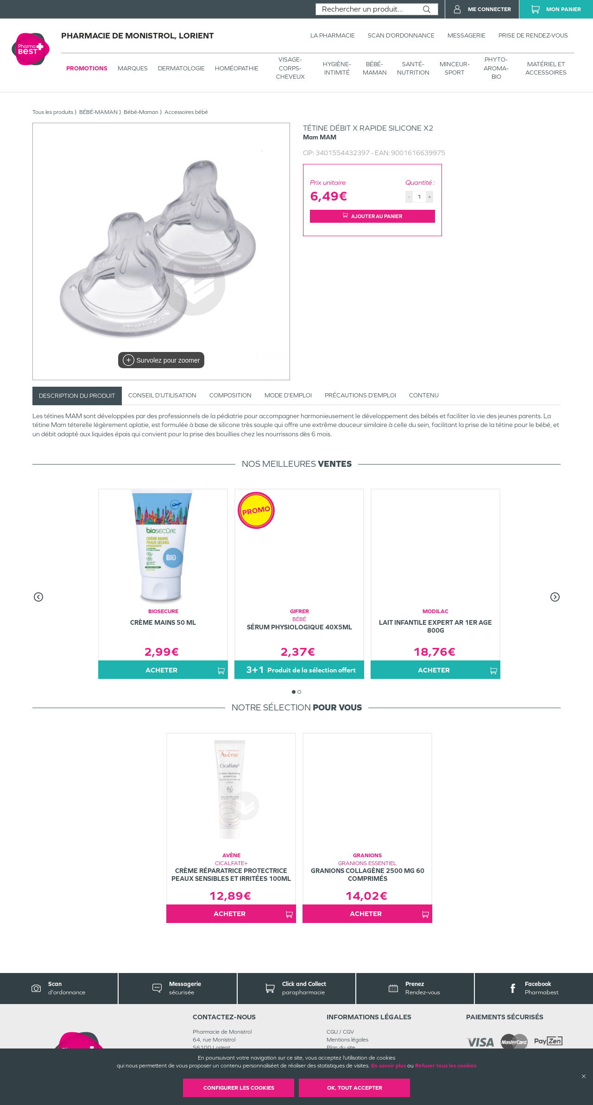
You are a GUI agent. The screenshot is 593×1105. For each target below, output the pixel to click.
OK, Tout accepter (354, 1088)
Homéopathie (237, 68)
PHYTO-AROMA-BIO (496, 68)
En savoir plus (388, 1065)
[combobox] (366, 9)
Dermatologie (181, 68)
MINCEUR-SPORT (455, 68)
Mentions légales (347, 1039)
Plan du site (341, 1047)
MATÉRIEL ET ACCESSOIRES (546, 68)
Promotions (86, 68)
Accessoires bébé (186, 112)
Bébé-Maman (141, 112)
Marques (133, 68)
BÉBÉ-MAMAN (375, 68)
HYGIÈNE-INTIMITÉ (337, 68)
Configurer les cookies (238, 1088)
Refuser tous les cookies (445, 1065)
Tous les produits (52, 112)
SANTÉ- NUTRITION (413, 68)
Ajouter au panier (372, 216)
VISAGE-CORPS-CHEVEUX (290, 68)
